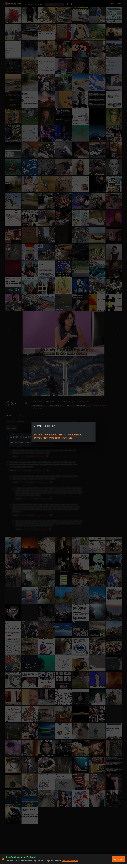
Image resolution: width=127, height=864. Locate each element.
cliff (68, 406)
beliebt (31, 4)
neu (25, 4)
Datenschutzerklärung (70, 861)
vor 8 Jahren (36, 402)
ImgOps (69, 402)
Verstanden (118, 859)
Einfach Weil (81, 406)
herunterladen (84, 402)
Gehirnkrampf (49, 402)
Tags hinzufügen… (38, 409)
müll (37, 4)
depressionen (37, 406)
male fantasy (54, 406)
